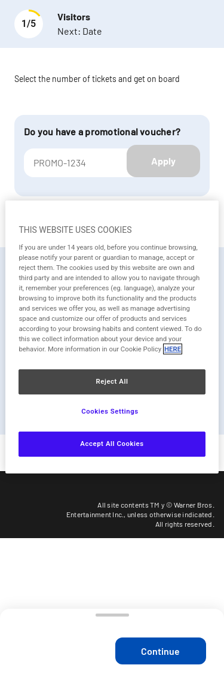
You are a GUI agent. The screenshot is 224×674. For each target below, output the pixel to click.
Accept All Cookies (111, 443)
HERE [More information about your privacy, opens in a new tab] (172, 349)
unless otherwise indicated (170, 514)
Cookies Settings (110, 411)
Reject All (112, 381)
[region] (111, 337)
